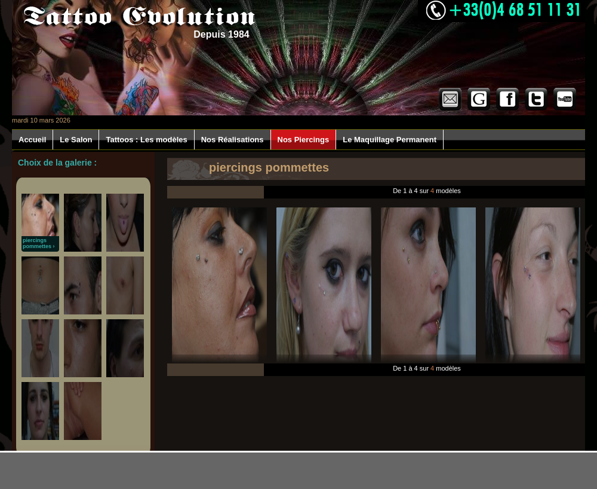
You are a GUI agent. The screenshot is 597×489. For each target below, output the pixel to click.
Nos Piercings (304, 139)
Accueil (32, 139)
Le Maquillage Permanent (389, 139)
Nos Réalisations (232, 139)
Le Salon (76, 139)
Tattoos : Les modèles (146, 139)
